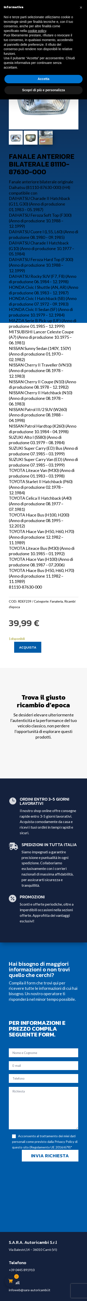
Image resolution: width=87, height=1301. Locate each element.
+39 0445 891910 (22, 1270)
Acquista (27, 647)
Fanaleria (56, 601)
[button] (81, 7)
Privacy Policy (64, 1142)
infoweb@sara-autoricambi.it (29, 1290)
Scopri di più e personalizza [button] (43, 90)
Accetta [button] (43, 79)
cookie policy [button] (37, 31)
